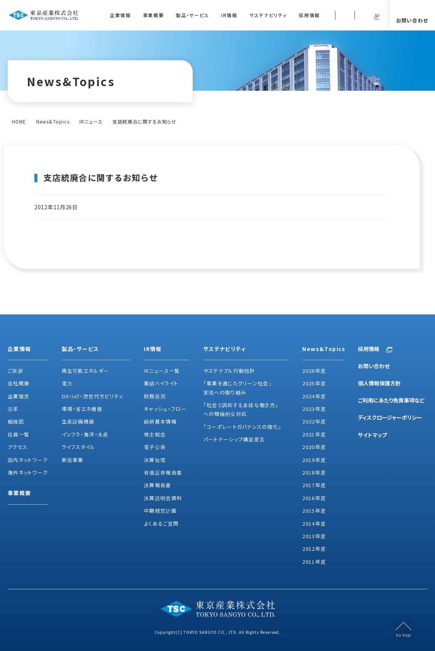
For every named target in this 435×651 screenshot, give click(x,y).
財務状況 (155, 396)
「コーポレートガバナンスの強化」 (242, 426)
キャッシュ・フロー (165, 408)
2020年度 (314, 447)
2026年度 (314, 370)
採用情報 (309, 15)
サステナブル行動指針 (229, 370)
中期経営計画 (160, 510)
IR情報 (229, 15)
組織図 (16, 421)
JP (376, 16)
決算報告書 (157, 485)
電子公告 (155, 447)
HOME (19, 121)
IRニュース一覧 (162, 370)
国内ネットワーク (28, 459)
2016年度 (314, 498)
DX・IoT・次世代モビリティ (93, 396)
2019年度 (314, 459)
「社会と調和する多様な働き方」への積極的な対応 (241, 409)
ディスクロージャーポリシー (390, 417)
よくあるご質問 (161, 523)
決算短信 (155, 459)
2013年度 (314, 536)
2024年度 (314, 396)
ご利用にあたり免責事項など (391, 400)
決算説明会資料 (163, 498)
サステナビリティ (268, 15)
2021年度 (314, 434)
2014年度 (314, 523)
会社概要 (18, 383)
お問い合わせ (374, 366)
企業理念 (18, 396)
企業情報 (120, 15)
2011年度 (314, 561)
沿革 (13, 408)
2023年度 (314, 408)
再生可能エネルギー (86, 370)
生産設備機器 (78, 421)
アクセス (17, 447)
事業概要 (153, 15)
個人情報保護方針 (379, 383)
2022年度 (314, 421)
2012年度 (314, 548)
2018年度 (314, 472)
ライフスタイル (78, 447)
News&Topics (52, 121)
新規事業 (73, 459)
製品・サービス (192, 15)
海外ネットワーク (28, 472)
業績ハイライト (161, 383)
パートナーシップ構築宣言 (234, 439)
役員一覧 (18, 434)
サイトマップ (372, 435)
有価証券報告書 (163, 472)
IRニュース (91, 121)
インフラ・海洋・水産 (85, 434)
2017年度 (314, 485)
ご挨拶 (15, 370)
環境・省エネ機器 (82, 408)
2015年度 (314, 510)
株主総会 (155, 434)
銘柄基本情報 (160, 421)
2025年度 (314, 383)
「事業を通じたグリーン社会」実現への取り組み (237, 388)
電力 (67, 383)
